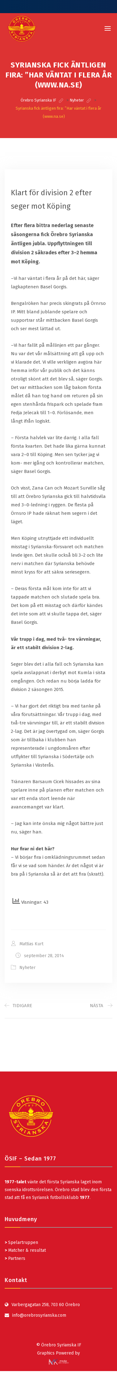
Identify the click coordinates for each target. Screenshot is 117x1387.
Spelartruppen (22, 1242)
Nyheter (27, 967)
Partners (15, 1258)
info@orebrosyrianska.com (39, 1315)
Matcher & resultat (25, 1250)
